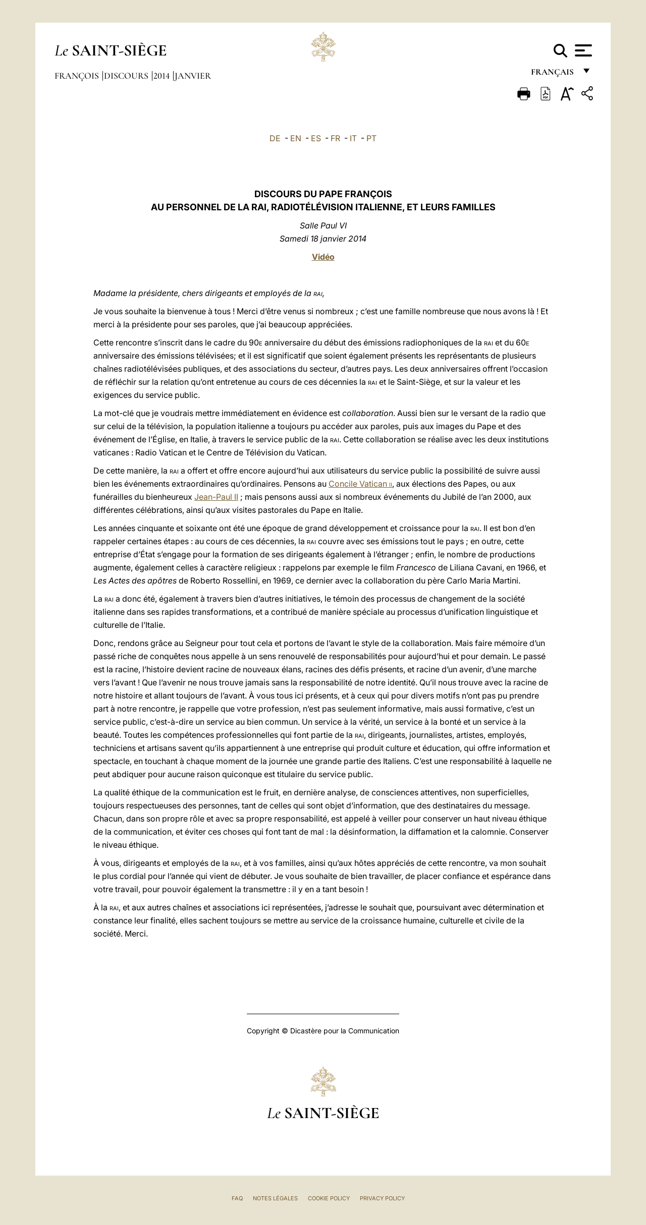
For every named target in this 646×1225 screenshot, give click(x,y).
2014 (162, 75)
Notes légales (275, 1198)
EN (295, 138)
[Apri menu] (582, 50)
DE (275, 138)
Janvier (193, 75)
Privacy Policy (382, 1198)
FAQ (237, 1198)
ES (316, 138)
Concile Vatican (360, 484)
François (78, 75)
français (553, 74)
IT (353, 138)
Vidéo (323, 257)
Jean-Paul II (216, 497)
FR (335, 138)
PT (371, 138)
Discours (127, 75)
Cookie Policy (329, 1198)
